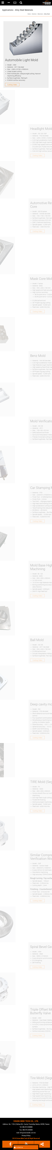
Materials (40, 14)
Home (29, 14)
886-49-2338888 (27, 1127)
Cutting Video (12, 85)
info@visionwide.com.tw (28, 1133)
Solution (34, 14)
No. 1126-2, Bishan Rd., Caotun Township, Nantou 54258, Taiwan (29, 1124)
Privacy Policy (26, 1136)
